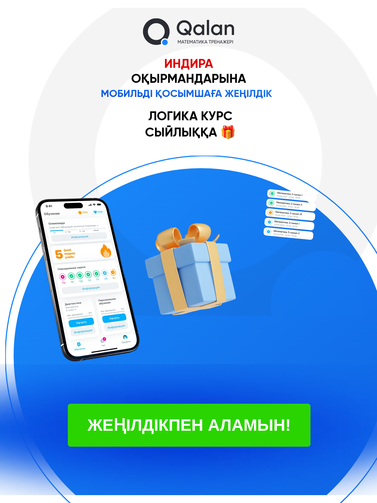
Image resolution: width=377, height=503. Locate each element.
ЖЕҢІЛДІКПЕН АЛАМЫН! (189, 425)
